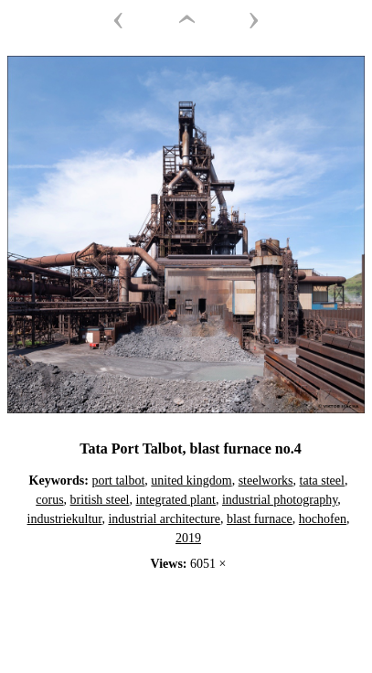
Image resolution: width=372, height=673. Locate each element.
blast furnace (259, 519)
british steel (100, 500)
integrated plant (176, 500)
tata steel (322, 480)
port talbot (117, 480)
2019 (188, 538)
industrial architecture (163, 519)
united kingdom (191, 480)
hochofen (322, 519)
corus (49, 500)
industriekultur (64, 519)
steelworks (266, 480)
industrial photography (279, 500)
